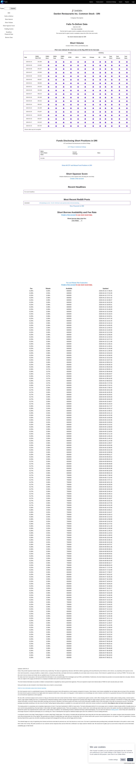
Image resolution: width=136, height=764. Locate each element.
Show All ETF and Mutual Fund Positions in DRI (77, 201)
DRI (9, 13)
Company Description (77, 18)
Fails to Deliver (8, 16)
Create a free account (77, 214)
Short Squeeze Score (9, 25)
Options (91, 2)
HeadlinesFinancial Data (9, 33)
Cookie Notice (121, 754)
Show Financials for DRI (77, 241)
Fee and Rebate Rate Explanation (77, 318)
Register (127, 2)
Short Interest (9, 19)
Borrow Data (9, 37)
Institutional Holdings (111, 2)
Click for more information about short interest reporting (32, 723)
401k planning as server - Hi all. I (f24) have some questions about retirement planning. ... (59, 238)
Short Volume (9, 22)
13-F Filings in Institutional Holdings (77, 182)
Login (133, 2)
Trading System (99, 2)
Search (120, 2)
